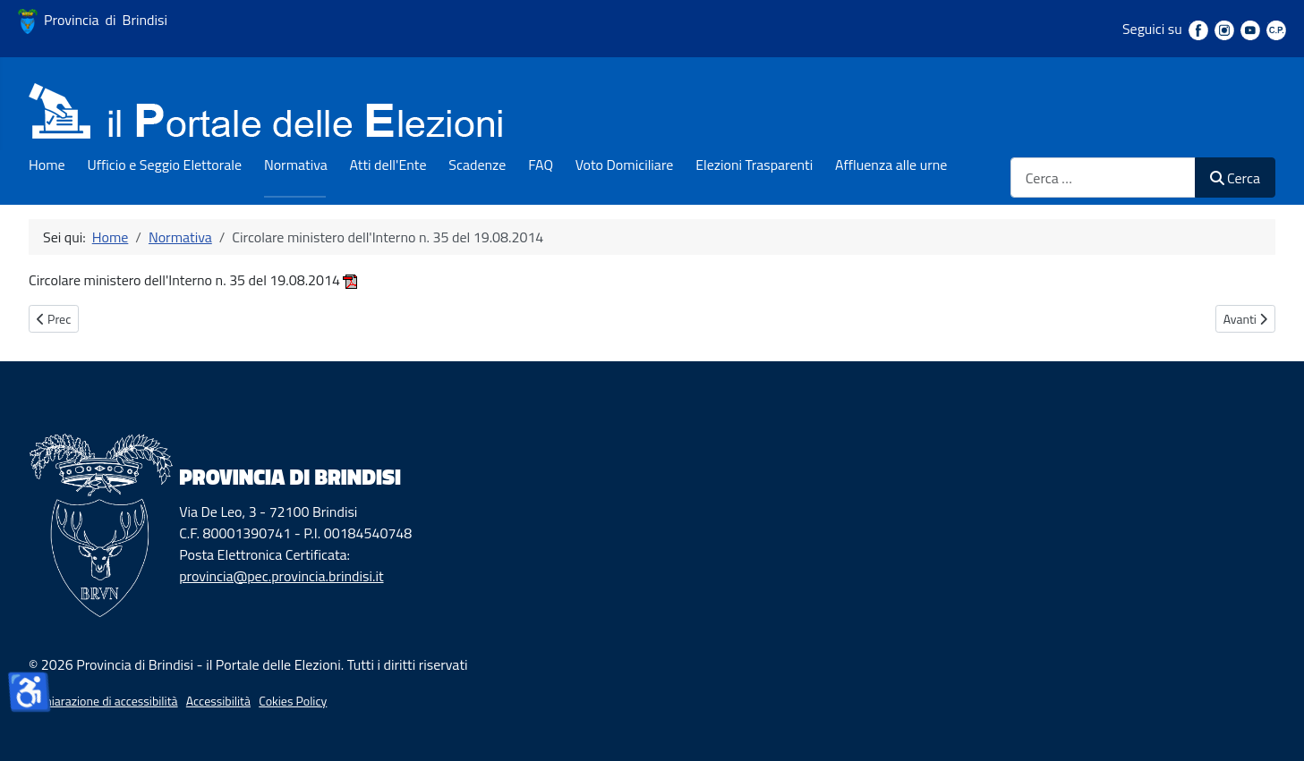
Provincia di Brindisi (92, 19)
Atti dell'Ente (388, 164)
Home (47, 164)
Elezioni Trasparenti (754, 164)
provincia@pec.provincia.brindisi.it (281, 576)
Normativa (296, 164)
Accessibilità (218, 700)
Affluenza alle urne (891, 164)
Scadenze (477, 164)
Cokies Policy (293, 700)
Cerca (1235, 178)
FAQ (540, 164)
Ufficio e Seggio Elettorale (164, 164)
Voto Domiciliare (624, 164)
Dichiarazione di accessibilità (103, 700)
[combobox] (1103, 177)
